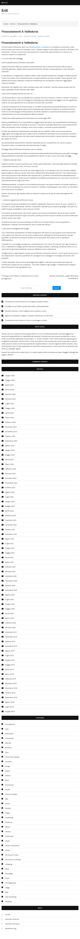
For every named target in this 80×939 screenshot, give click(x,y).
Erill (5, 10)
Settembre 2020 (11, 590)
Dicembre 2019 (11, 632)
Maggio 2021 (10, 553)
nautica (8, 831)
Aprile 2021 (9, 557)
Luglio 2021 (9, 543)
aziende (8, 743)
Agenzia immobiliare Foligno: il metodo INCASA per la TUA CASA (29, 316)
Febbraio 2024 (10, 422)
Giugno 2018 (10, 711)
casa (7, 752)
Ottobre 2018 (10, 693)
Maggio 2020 (10, 609)
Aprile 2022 (9, 511)
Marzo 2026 (9, 389)
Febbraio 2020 (10, 623)
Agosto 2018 (9, 702)
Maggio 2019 (10, 665)
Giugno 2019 (10, 660)
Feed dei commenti (12, 924)
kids (6, 799)
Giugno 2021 (10, 548)
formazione (9, 785)
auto (7, 729)
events (7, 771)
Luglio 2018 (9, 707)
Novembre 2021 (11, 525)
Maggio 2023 (10, 455)
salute (7, 841)
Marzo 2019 (9, 674)
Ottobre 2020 (10, 585)
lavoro (7, 803)
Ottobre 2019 (10, 641)
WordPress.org (10, 928)
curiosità (8, 762)
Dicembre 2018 (11, 683)
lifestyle (8, 808)
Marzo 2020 (9, 618)
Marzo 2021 (9, 562)
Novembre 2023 (11, 431)
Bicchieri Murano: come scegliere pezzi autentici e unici (25, 311)
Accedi (7, 914)
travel (7, 878)
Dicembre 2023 (11, 427)
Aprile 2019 (9, 669)
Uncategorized (10, 883)
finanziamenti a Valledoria (39, 47)
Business (8, 748)
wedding (8, 901)
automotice (9, 734)
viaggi (7, 887)
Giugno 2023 (10, 450)
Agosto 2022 (9, 492)
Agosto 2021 (9, 539)
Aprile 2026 (9, 385)
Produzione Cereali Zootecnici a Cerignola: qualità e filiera (26, 302)
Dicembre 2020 (11, 576)
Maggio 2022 (10, 506)
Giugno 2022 (10, 501)
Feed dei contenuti (12, 919)
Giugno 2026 (10, 376)
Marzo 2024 (9, 417)
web (6, 892)
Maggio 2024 (10, 408)
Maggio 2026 (10, 380)
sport (7, 869)
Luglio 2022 (9, 497)
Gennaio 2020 (10, 627)
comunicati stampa (12, 757)
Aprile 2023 (9, 459)
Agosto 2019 (9, 651)
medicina (8, 822)
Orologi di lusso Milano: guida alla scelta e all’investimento (27, 306)
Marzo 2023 (9, 464)
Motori (7, 827)
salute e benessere (12, 845)
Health (7, 789)
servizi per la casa (11, 855)
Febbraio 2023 (10, 469)
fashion (8, 776)
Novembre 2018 (11, 688)
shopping (8, 864)
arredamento (10, 724)
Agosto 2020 (9, 595)
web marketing (10, 897)
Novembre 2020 (11, 581)
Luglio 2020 (9, 599)
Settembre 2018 (11, 697)
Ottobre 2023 (10, 436)
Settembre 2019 (11, 646)
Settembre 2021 (11, 534)
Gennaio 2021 (10, 571)
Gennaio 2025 (10, 399)
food (7, 780)
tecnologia (9, 873)
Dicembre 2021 (11, 520)
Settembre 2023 (11, 441)
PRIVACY (10, 355)
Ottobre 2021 (10, 529)
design (7, 766)
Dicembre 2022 (11, 478)
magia (7, 813)
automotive (9, 738)
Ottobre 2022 (10, 487)
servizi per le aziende (13, 859)
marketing (9, 817)
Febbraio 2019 (10, 679)
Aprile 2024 (9, 413)
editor (33, 36)
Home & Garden (11, 794)
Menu (5, 3)
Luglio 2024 (9, 403)
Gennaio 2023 (10, 473)
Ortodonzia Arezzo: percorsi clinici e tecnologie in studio (26, 320)
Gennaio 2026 (10, 394)
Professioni (9, 836)
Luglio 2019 (9, 655)
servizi (47, 36)
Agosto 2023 (9, 445)
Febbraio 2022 (10, 515)
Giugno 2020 (10, 604)
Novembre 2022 (11, 483)
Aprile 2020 (9, 613)
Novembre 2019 (11, 637)
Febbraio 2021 (10, 567)
